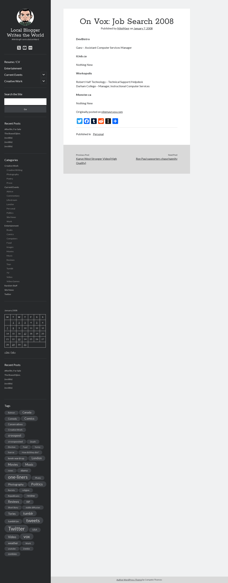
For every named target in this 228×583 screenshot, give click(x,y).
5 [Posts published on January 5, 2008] (36, 322)
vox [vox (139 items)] (27, 536)
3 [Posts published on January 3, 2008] (25, 322)
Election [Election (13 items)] (11, 447)
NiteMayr (123, 28)
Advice (10, 191)
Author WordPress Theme (129, 579)
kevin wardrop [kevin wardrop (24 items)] (16, 458)
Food (9, 242)
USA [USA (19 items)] (34, 529)
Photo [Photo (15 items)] (38, 478)
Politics (10, 213)
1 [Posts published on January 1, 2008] (13, 322)
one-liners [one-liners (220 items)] (18, 477)
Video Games (13, 281)
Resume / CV (12, 61)
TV (8, 272)
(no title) (8, 137)
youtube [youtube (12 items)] (12, 549)
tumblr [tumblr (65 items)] (28, 513)
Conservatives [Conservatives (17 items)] (15, 424)
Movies (10, 251)
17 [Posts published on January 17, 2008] (25, 333)
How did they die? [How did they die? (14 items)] (30, 452)
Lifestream (12, 200)
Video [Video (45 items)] (12, 537)
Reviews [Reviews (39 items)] (13, 501)
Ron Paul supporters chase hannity (156, 158)
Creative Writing (14, 170)
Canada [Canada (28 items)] (26, 412)
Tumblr (10, 268)
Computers (12, 238)
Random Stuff (10, 285)
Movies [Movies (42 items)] (13, 464)
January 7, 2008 (143, 28)
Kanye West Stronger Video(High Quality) (96, 161)
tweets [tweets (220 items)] (33, 520)
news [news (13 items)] (10, 470)
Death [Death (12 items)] (33, 442)
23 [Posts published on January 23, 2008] (19, 339)
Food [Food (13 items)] (25, 447)
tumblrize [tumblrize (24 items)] (13, 521)
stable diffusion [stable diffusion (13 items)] (33, 507)
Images (10, 247)
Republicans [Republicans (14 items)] (13, 496)
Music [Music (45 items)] (29, 464)
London (10, 204)
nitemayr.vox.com (112, 111)
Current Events (13, 74)
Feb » (13, 352)
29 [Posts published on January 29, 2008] (13, 344)
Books (10, 230)
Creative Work (13, 81)
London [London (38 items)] (37, 458)
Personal (11, 208)
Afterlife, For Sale (12, 129)
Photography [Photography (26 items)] (16, 484)
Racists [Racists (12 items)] (11, 490)
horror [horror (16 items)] (11, 452)
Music (9, 255)
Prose (9, 183)
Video (9, 277)
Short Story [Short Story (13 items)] (13, 507)
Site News (11, 217)
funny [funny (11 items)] (37, 447)
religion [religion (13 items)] (25, 490)
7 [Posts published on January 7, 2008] (7, 328)
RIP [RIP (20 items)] (28, 501)
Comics (10, 234)
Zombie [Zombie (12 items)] (26, 549)
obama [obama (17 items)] (24, 470)
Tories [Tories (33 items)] (12, 513)
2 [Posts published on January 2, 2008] (19, 322)
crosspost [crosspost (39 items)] (14, 435)
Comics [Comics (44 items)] (29, 418)
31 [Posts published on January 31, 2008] (25, 344)
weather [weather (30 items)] (13, 543)
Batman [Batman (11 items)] (11, 412)
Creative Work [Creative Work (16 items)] (15, 429)
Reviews (11, 260)
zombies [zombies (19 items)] (12, 554)
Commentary (13, 195)
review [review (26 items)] (31, 495)
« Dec (7, 352)
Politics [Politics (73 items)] (37, 484)
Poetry (10, 178)
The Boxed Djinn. (12, 133)
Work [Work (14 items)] (28, 543)
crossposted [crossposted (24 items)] (15, 441)
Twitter (7, 294)
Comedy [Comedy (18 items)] (12, 418)
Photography (13, 174)
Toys (9, 264)
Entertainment (13, 68)
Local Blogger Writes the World (25, 32)
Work (9, 221)
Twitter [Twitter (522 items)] (16, 528)
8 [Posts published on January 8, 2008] (13, 328)
